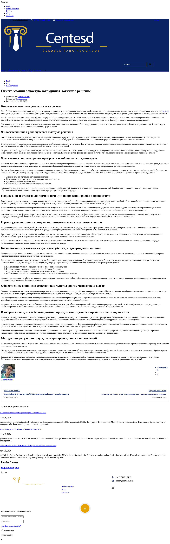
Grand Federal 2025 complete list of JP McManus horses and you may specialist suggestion (36, 394)
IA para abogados (10, 467)
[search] (150, 64)
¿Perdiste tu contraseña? (11, 526)
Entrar (156, 20)
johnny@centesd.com (63, 20)
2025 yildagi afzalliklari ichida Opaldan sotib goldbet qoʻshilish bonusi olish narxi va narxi (133, 394)
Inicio (8, 6)
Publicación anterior (12, 390)
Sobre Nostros (68, 487)
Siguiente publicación (157, 390)
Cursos (9, 11)
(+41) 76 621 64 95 (40, 20)
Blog (8, 13)
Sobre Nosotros (12, 9)
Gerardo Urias (23, 97)
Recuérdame (8, 530)
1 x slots (165, 111)
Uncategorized (12, 86)
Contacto (10, 15)
